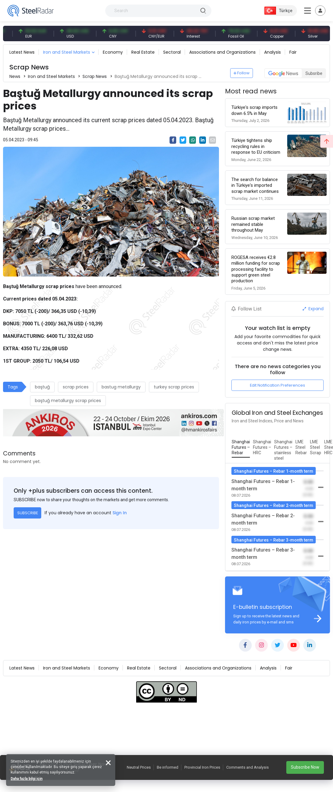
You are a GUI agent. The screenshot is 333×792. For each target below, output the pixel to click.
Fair (293, 52)
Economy (113, 52)
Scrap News (94, 76)
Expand (313, 309)
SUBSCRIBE (27, 513)
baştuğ (42, 387)
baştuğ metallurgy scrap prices (68, 401)
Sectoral (172, 52)
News (14, 76)
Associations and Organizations (222, 52)
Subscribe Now (305, 767)
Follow (242, 73)
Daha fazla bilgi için (26, 779)
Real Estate (143, 52)
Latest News (22, 52)
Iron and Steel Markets (66, 52)
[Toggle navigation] (320, 10)
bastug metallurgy (121, 387)
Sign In (120, 513)
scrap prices (76, 387)
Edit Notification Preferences (277, 385)
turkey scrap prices (174, 387)
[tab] (241, 448)
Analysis (272, 52)
